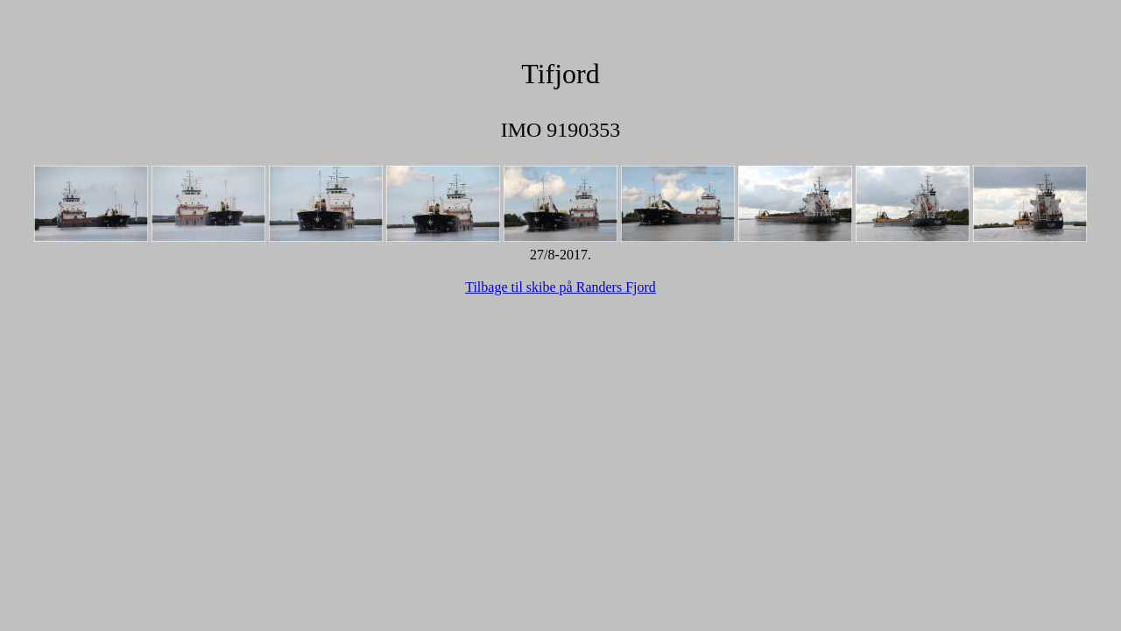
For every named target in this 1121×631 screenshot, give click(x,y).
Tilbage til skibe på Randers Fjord (560, 287)
